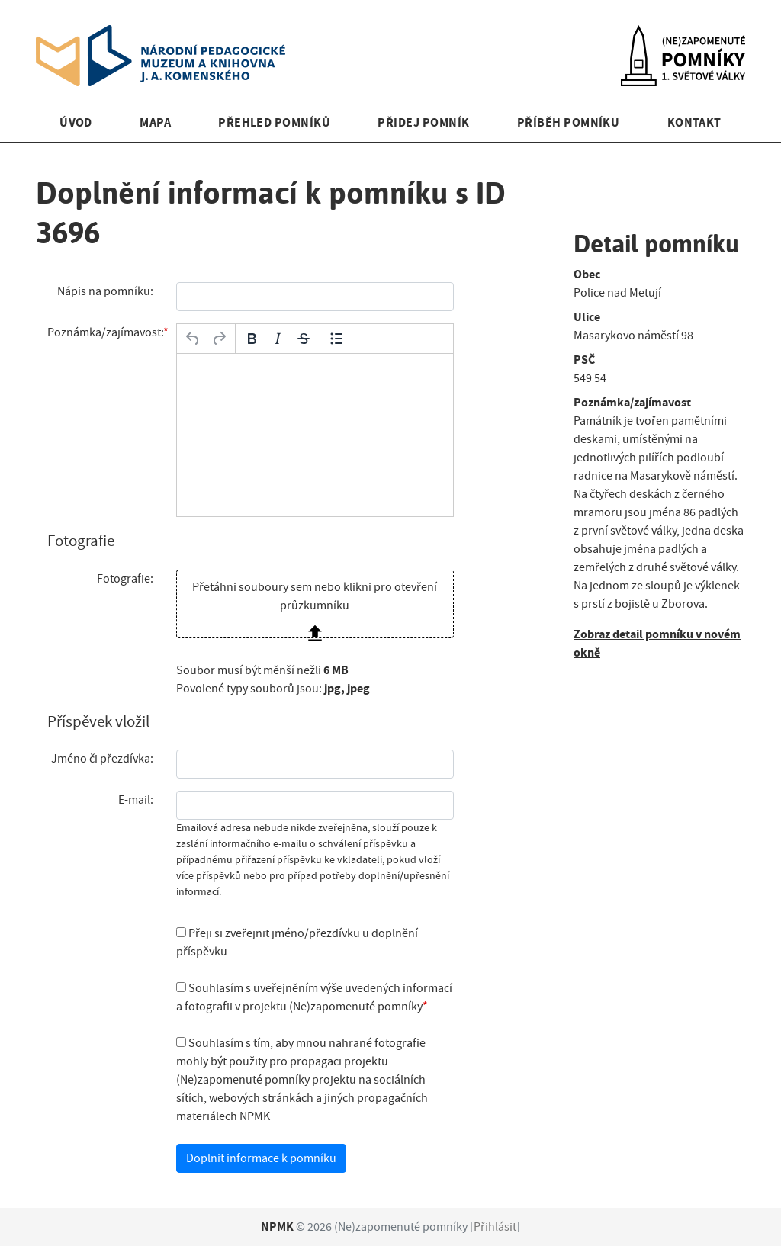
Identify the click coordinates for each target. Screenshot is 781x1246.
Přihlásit (495, 1227)
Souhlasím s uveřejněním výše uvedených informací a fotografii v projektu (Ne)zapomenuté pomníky (314, 997)
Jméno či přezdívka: (102, 758)
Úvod (75, 122)
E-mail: (135, 800)
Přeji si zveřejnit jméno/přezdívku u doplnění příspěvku (297, 942)
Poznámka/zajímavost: (105, 332)
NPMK (277, 1227)
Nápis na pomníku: (105, 291)
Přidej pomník (423, 122)
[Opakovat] (219, 339)
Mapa (155, 122)
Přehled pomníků (274, 122)
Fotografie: (125, 578)
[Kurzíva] (278, 339)
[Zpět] (193, 339)
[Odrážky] (336, 339)
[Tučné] (252, 339)
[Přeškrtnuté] (304, 339)
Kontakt (694, 122)
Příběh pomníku (568, 122)
